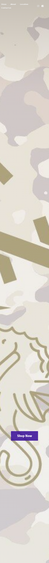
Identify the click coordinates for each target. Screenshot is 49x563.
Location (24, 4)
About (13, 4)
